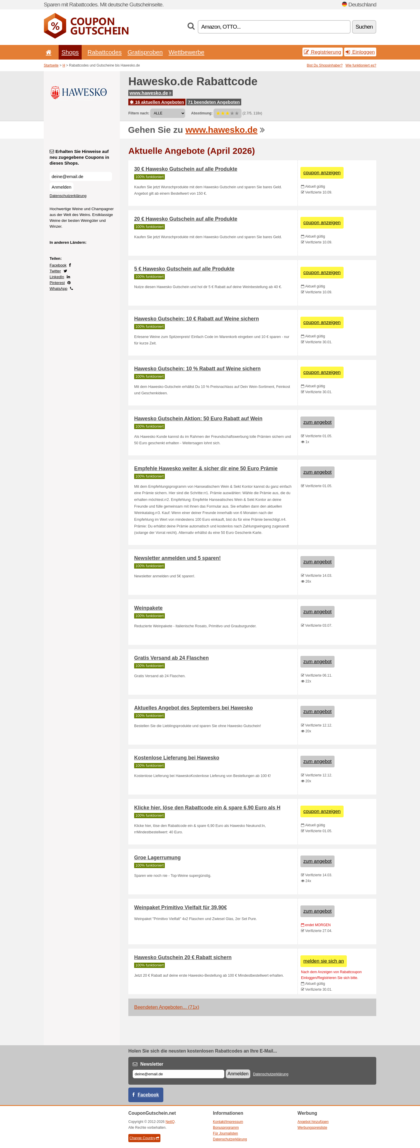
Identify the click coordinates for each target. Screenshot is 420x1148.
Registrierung (322, 52)
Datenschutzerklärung (68, 196)
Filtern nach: (138, 113)
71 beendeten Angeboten (214, 102)
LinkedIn (57, 277)
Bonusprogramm (226, 1128)
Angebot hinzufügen (313, 1122)
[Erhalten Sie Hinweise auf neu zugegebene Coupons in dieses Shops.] (81, 176)
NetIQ (170, 1122)
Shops (70, 52)
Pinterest (57, 283)
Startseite (51, 65)
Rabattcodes (105, 52)
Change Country (144, 1138)
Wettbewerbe (186, 52)
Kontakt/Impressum (228, 1122)
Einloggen (360, 52)
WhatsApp (58, 288)
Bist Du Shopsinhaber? (325, 65)
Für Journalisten (225, 1133)
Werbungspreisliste (312, 1128)
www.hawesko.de (151, 92)
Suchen (364, 27)
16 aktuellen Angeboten (157, 102)
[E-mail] (178, 1074)
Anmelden (61, 186)
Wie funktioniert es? (361, 65)
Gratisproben (145, 52)
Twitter (55, 271)
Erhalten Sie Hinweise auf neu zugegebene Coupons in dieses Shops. (79, 157)
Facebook (58, 265)
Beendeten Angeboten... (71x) (166, 1007)
